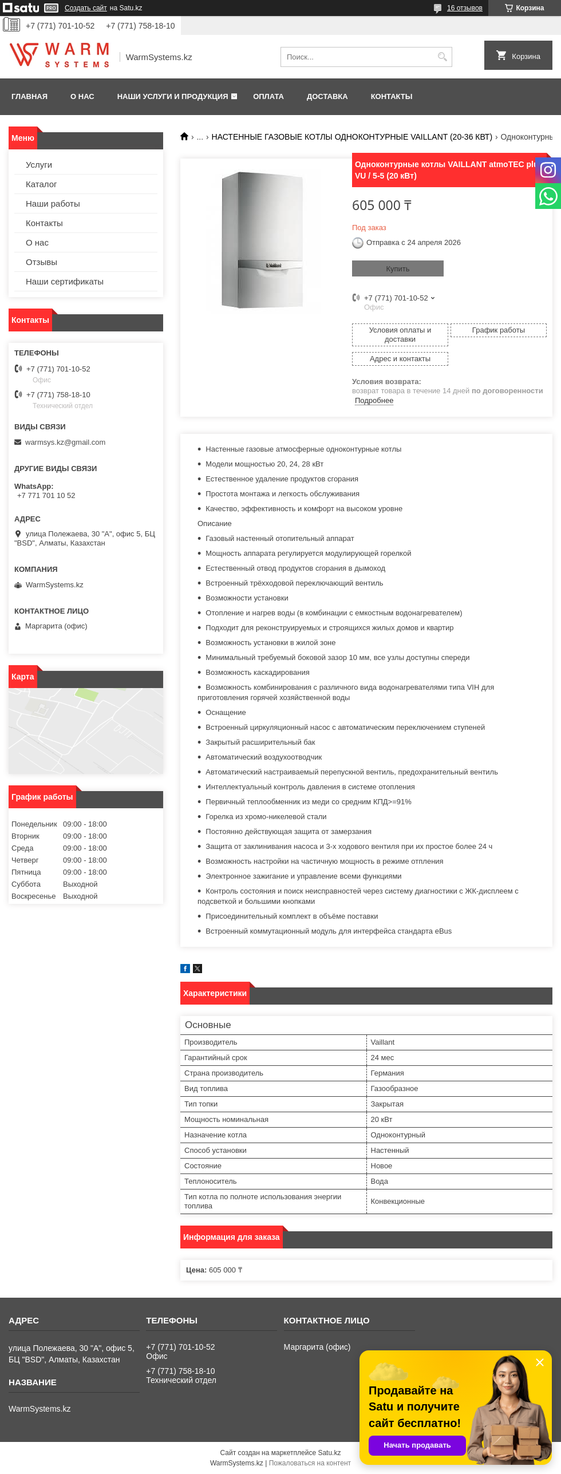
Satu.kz (329, 1453)
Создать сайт (86, 8)
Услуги (39, 164)
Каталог (41, 184)
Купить (397, 268)
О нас (82, 96)
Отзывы (41, 262)
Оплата (268, 96)
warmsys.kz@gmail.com (65, 442)
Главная (29, 96)
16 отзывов (465, 8)
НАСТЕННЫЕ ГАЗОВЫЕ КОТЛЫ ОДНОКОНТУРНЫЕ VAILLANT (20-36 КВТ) (352, 136)
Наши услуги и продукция (172, 96)
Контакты (392, 96)
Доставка (327, 96)
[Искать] (442, 57)
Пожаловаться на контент (310, 1463)
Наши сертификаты (65, 281)
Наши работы (53, 203)
